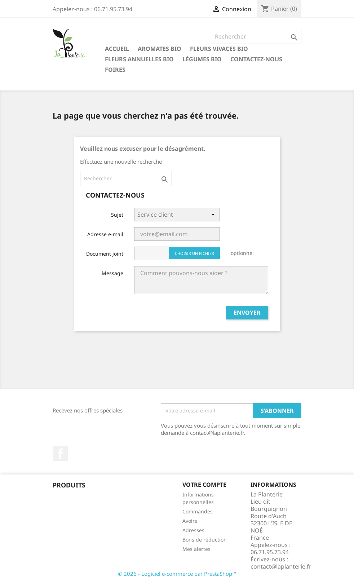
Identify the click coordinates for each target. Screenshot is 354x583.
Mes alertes (196, 549)
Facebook (60, 453)
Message (112, 273)
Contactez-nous (256, 59)
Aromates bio (159, 49)
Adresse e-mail (105, 234)
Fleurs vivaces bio (219, 49)
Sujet (117, 214)
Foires (115, 70)
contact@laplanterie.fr (281, 566)
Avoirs (189, 520)
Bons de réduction (204, 539)
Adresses (193, 530)
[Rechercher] (256, 36)
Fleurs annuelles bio (139, 59)
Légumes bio (202, 59)
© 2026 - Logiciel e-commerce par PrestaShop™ (177, 573)
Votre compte (204, 485)
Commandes (197, 511)
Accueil (117, 49)
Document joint (104, 253)
